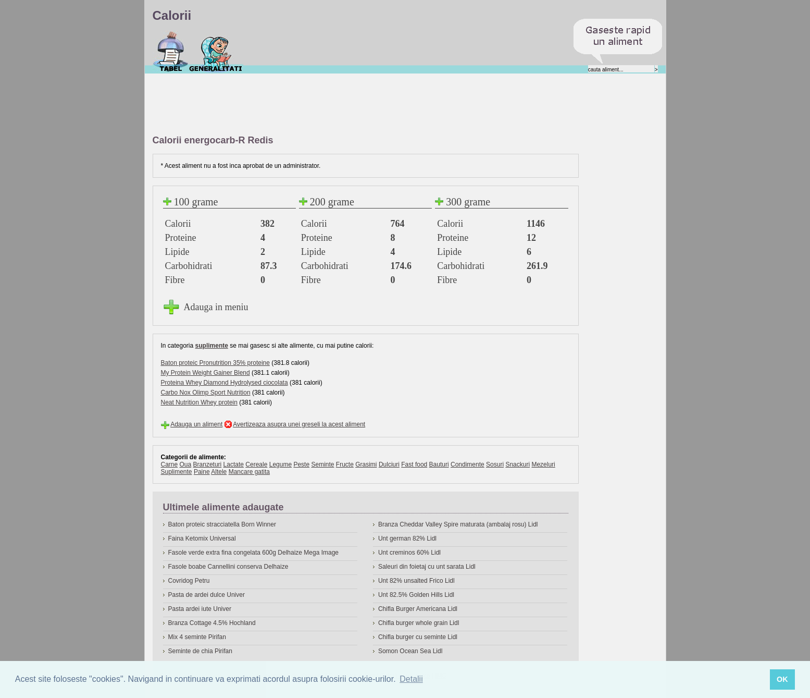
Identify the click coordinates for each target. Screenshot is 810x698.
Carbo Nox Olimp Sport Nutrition (206, 392)
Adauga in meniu (216, 307)
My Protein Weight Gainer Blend (205, 372)
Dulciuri (389, 464)
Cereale (256, 464)
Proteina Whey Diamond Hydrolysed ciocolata (224, 382)
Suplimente (176, 471)
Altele (219, 471)
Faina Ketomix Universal (202, 538)
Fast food (414, 464)
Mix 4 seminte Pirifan (197, 637)
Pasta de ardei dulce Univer (206, 594)
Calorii (171, 51)
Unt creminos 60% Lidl (409, 552)
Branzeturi (207, 464)
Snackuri (517, 464)
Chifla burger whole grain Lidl (418, 623)
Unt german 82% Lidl (407, 538)
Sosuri (495, 464)
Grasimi (366, 464)
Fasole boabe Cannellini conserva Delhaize (228, 566)
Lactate (233, 464)
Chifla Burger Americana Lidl (417, 609)
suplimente (211, 345)
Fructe (345, 464)
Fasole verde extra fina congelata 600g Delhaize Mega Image (253, 552)
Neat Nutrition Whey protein (199, 402)
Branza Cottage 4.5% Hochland (212, 623)
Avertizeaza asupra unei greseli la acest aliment (299, 424)
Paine (202, 471)
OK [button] (782, 679)
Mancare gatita (249, 471)
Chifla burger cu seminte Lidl (417, 637)
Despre (216, 51)
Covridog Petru (189, 580)
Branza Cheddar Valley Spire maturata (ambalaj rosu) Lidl (458, 524)
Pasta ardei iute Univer (199, 609)
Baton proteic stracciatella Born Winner (222, 524)
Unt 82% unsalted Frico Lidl (416, 580)
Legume (280, 464)
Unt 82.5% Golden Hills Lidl (416, 594)
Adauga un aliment (196, 424)
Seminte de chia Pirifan (200, 651)
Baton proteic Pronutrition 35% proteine (215, 362)
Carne (169, 464)
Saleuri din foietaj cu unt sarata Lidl (427, 566)
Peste (301, 464)
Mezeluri (543, 464)
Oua (186, 464)
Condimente (467, 464)
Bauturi (439, 464)
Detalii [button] (411, 679)
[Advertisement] (342, 104)
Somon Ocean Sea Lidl (410, 651)
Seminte (322, 464)
